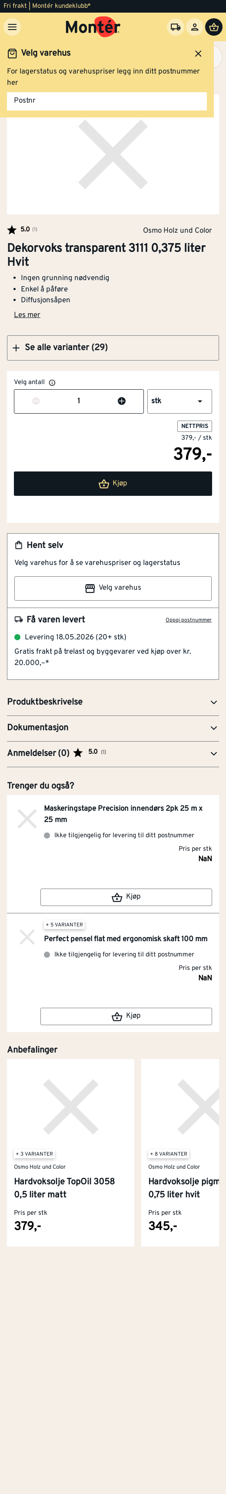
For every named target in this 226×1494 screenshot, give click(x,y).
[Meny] (12, 27)
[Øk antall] (121, 402)
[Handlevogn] (214, 27)
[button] (113, 348)
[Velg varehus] (175, 27)
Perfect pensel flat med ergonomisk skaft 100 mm (125, 939)
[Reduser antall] (36, 402)
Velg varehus (113, 588)
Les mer (27, 315)
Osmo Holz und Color (177, 230)
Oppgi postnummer (189, 620)
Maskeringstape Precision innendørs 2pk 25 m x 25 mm (123, 814)
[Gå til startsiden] (93, 27)
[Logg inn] (194, 27)
